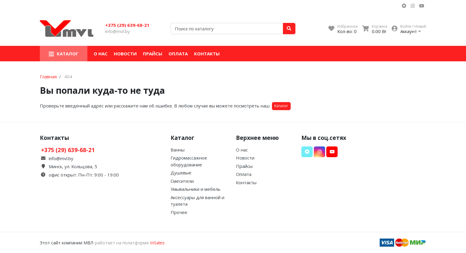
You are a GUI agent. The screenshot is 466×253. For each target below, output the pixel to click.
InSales (157, 243)
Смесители (182, 181)
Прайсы (152, 54)
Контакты (207, 54)
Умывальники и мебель (196, 189)
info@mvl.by (117, 31)
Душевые (181, 173)
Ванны (178, 150)
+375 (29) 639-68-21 (127, 25)
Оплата (178, 54)
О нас (101, 54)
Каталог (281, 105)
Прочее (179, 212)
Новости (125, 54)
